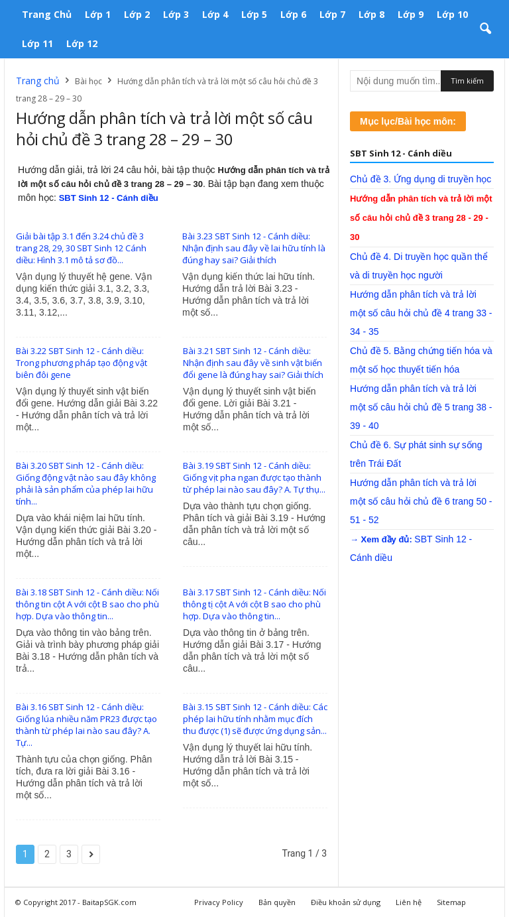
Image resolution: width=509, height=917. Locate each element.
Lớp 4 (215, 14)
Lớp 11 (37, 43)
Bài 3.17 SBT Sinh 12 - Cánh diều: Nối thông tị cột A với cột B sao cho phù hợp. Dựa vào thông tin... (254, 604)
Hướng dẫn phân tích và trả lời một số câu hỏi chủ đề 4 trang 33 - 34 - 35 (421, 313)
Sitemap (451, 902)
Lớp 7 (332, 14)
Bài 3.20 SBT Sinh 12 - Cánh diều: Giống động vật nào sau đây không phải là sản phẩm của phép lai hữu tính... (86, 483)
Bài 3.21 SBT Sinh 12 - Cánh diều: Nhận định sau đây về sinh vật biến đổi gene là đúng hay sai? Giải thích (253, 363)
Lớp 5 (254, 14)
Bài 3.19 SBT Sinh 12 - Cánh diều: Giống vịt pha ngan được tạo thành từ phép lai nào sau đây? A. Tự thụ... (254, 477)
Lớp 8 (371, 14)
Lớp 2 (137, 14)
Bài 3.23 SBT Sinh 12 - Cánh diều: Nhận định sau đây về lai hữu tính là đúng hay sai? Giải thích (253, 248)
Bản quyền (277, 902)
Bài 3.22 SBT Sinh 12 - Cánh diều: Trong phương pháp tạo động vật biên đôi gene (81, 363)
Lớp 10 (452, 14)
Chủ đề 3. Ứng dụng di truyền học (420, 179)
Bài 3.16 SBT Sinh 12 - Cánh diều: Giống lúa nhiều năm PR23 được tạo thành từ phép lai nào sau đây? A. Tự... (86, 725)
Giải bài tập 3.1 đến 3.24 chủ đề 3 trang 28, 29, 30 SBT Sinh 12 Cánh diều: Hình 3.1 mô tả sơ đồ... (81, 248)
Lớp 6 (293, 14)
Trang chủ (47, 14)
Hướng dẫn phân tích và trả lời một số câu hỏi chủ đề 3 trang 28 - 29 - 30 (421, 218)
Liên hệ (409, 902)
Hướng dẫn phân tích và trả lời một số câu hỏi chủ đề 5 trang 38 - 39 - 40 (421, 407)
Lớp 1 (98, 14)
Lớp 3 (176, 14)
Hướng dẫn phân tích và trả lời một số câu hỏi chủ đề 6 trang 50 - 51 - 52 (421, 501)
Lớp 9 (411, 14)
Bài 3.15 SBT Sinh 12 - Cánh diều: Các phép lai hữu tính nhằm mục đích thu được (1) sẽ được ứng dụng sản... (255, 719)
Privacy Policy (218, 902)
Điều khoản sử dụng (345, 902)
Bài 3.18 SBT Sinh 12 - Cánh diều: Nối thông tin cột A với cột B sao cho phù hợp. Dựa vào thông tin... (87, 604)
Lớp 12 (81, 43)
